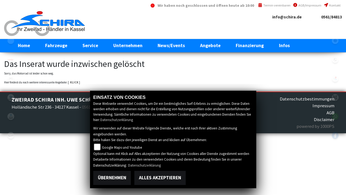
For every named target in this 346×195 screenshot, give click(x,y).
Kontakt (332, 5)
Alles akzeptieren (160, 178)
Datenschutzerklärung (116, 120)
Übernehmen (112, 178)
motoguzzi (11, 78)
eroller (11, 40)
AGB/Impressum (307, 5)
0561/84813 (331, 17)
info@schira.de (287, 17)
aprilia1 (11, 59)
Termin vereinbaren (274, 5)
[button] (56, 45)
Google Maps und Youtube (122, 147)
